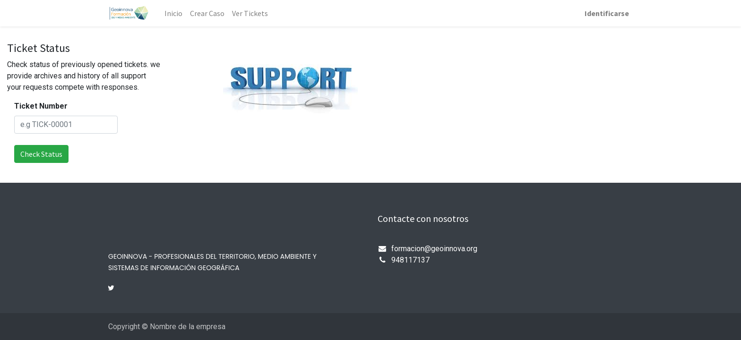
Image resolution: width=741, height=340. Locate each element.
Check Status (41, 154)
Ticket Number (41, 106)
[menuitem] (173, 13)
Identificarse (607, 13)
